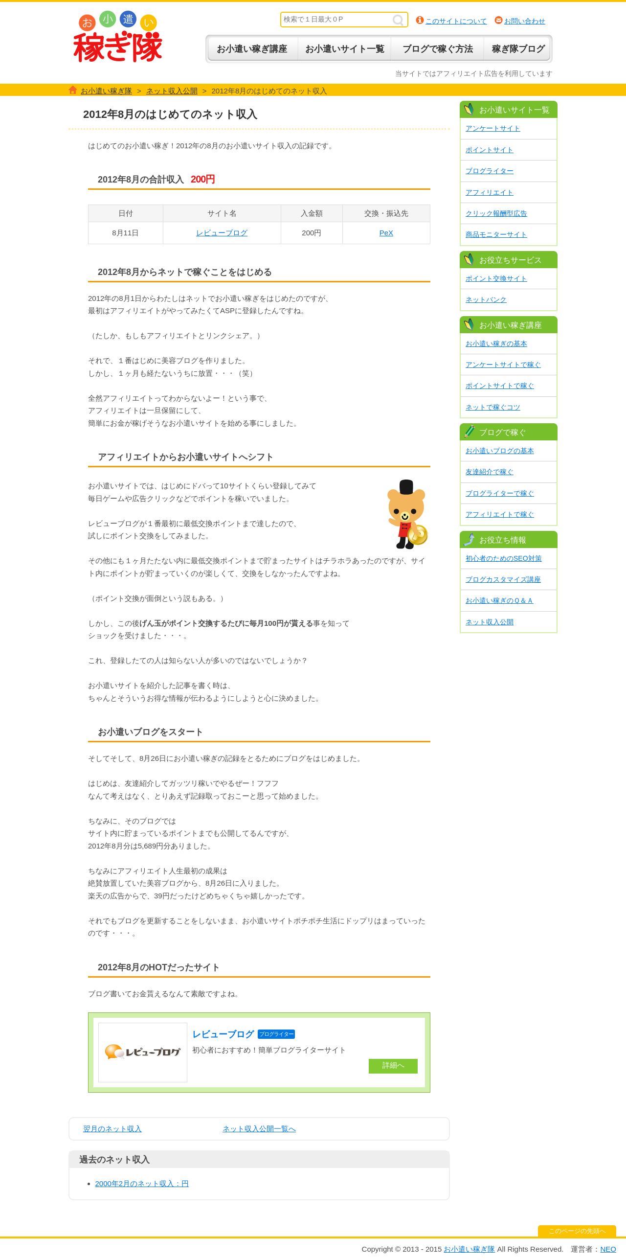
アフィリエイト (490, 192)
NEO (608, 1249)
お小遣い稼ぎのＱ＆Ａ (500, 600)
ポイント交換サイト (496, 278)
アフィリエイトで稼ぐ (500, 514)
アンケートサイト (493, 128)
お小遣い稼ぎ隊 (117, 36)
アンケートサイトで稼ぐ (503, 364)
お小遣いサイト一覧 (344, 49)
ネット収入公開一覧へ (259, 1128)
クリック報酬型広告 (496, 213)
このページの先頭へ (577, 1231)
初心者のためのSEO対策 (504, 558)
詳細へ (393, 1065)
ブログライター (490, 171)
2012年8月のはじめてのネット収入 (170, 114)
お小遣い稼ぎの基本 (496, 343)
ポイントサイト (490, 150)
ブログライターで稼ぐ (500, 493)
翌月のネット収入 (112, 1128)
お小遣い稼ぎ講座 (252, 49)
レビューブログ (221, 233)
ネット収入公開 (490, 622)
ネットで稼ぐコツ (493, 407)
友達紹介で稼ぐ (490, 472)
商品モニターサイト (496, 234)
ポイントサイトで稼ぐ (500, 385)
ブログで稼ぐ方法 (437, 49)
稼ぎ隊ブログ (518, 49)
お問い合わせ (524, 21)
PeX (386, 233)
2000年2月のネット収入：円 (142, 1183)
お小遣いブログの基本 (500, 451)
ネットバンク (486, 299)
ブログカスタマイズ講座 (503, 579)
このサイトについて (456, 21)
